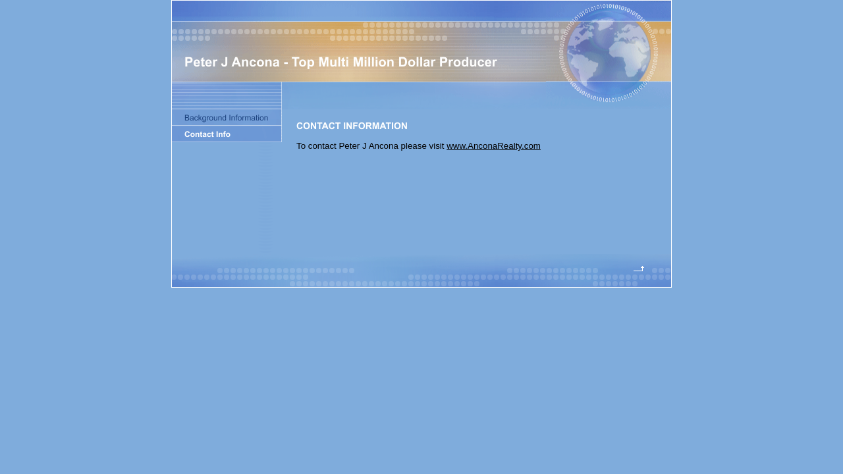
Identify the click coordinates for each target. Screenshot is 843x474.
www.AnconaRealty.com (494, 146)
